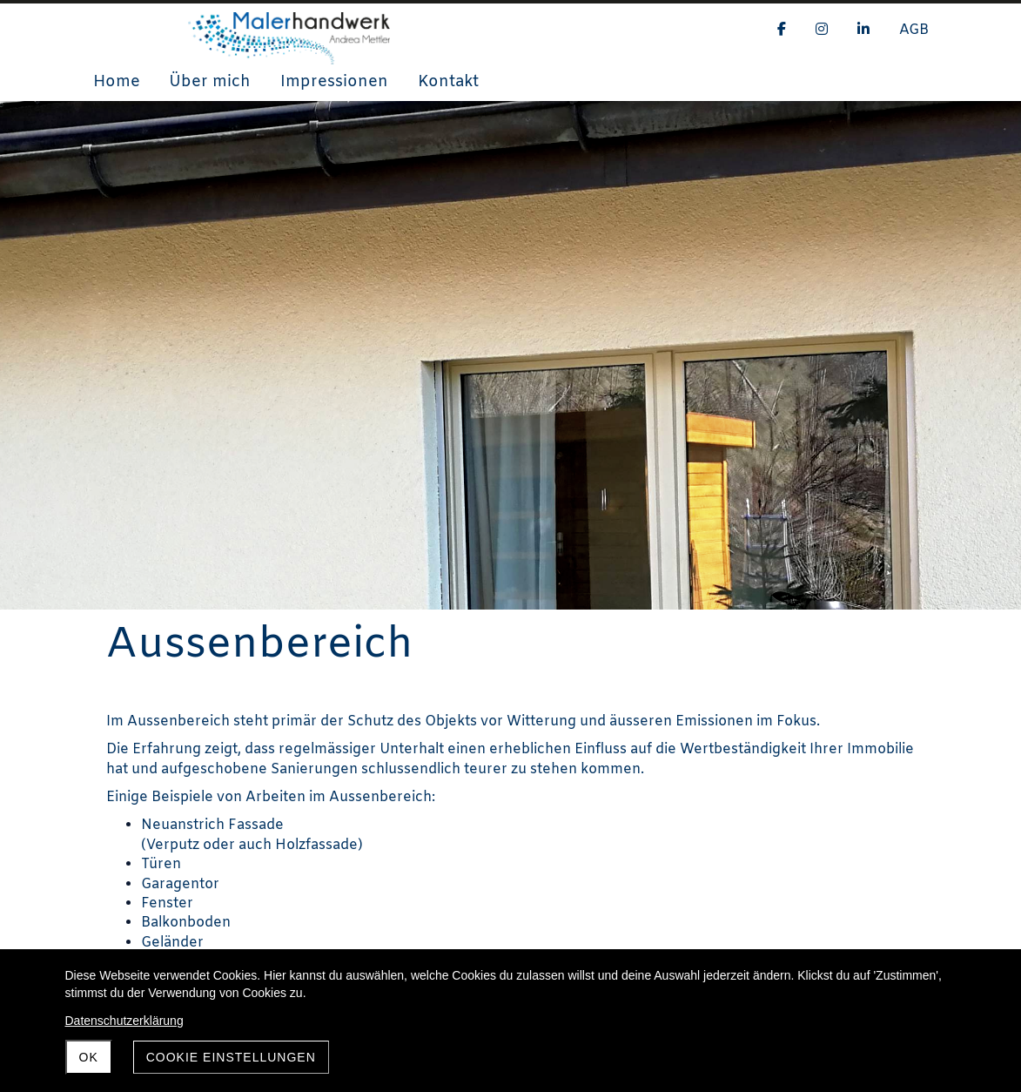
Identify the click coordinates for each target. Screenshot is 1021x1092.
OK (88, 1057)
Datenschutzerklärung (124, 1021)
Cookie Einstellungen (231, 1057)
